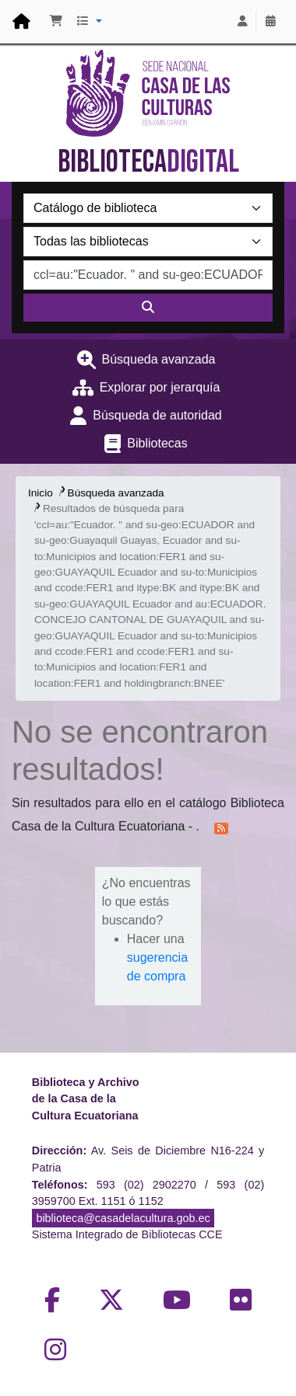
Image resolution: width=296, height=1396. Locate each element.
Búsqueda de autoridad (157, 415)
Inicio (40, 493)
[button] (56, 22)
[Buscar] (148, 308)
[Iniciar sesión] (242, 22)
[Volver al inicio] (249, 1348)
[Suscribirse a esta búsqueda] (221, 827)
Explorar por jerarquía (160, 387)
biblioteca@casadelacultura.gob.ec (123, 1218)
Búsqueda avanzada (159, 359)
